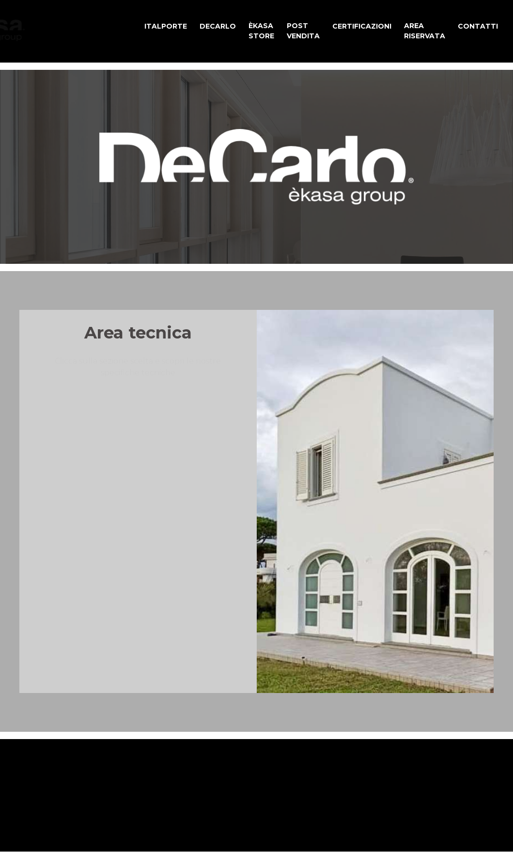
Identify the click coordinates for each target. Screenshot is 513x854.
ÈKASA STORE (261, 30)
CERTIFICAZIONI (361, 26)
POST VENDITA (303, 30)
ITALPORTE (165, 26)
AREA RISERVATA (424, 30)
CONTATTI (478, 26)
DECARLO (218, 26)
